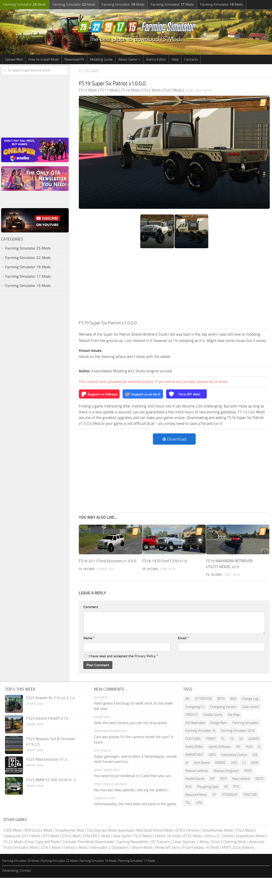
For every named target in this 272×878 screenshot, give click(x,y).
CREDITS (191, 715)
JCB (254, 755)
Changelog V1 (195, 707)
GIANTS (253, 739)
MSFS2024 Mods (38, 830)
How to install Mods (43, 59)
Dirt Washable (195, 723)
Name (89, 638)
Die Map (234, 715)
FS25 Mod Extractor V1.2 (46, 759)
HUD (249, 747)
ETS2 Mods (193, 836)
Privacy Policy (145, 656)
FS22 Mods (245, 830)
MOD (248, 771)
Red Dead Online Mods (154, 830)
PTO (236, 787)
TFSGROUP (230, 795)
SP (214, 795)
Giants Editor (156, 59)
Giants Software (220, 747)
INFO (212, 755)
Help (175, 59)
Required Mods (196, 795)
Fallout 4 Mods (75, 847)
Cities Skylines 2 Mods (190, 842)
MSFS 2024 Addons (238, 847)
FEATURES (193, 739)
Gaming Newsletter (133, 842)
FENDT (211, 739)
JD (186, 763)
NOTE (259, 779)
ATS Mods (51, 836)
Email (183, 638)
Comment (90, 607)
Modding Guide (101, 59)
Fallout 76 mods (167, 836)
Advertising (10, 871)
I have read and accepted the (121, 656)
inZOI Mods (12, 830)
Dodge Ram (218, 723)
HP (238, 747)
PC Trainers (160, 842)
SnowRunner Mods (217, 830)
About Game (127, 59)
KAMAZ (220, 763)
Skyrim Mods (141, 847)
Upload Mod (14, 59)
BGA (233, 699)
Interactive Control (234, 755)
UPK (199, 803)
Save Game (122, 836)
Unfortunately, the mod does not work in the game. (135, 804)
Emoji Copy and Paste (42, 842)
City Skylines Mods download (110, 830)
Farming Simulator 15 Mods (28, 286)
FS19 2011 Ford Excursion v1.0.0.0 (107, 561)
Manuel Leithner (196, 771)
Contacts (191, 59)
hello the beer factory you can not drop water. (131, 723)
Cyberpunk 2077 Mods (21, 836)
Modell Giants (194, 779)
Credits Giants (212, 715)
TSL (187, 803)
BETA (221, 699)
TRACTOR (250, 795)
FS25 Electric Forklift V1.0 (47, 719)
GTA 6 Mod (71, 836)
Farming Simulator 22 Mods (28, 258)
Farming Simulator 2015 (238, 731)
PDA (188, 787)
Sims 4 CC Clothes (218, 836)
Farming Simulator (245, 723)
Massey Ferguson (226, 771)
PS (226, 787)
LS (244, 763)
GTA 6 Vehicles (188, 830)
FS (232, 739)
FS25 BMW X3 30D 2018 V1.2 (51, 780)
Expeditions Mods (250, 836)
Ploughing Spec (208, 787)
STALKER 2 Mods (96, 836)
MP (212, 779)
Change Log (250, 699)
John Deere (202, 763)
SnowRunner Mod (69, 830)
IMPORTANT (194, 755)
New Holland (241, 779)
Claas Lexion (250, 707)
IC (259, 747)
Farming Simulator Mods (24, 4)
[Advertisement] (174, 286)
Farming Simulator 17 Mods (28, 276)
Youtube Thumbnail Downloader (89, 842)
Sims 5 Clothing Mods (229, 842)
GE (241, 739)
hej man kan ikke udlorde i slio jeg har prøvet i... (132, 790)
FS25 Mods (142, 836)
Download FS (74, 59)
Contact (25, 871)
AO (187, 699)
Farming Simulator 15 (200, 731)
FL (223, 739)
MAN (254, 763)
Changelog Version (223, 707)
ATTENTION (203, 699)
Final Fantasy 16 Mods (201, 847)
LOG (234, 763)
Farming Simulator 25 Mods (28, 248)
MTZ (223, 779)
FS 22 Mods (13, 842)
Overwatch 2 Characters (109, 847)
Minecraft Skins (167, 847)
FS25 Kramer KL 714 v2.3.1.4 (50, 698)
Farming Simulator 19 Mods (28, 267)
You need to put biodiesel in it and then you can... (133, 776)
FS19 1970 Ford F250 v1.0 (164, 561)
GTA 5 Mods (51, 847)
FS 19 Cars (89, 71)
